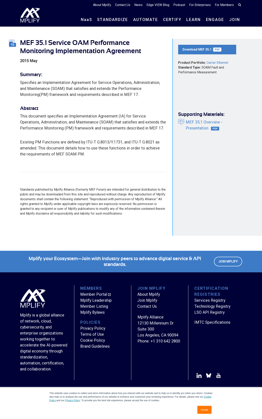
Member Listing (94, 306)
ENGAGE (215, 19)
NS (86, 19)
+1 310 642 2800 (165, 341)
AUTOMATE (145, 19)
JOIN (234, 19)
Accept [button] (204, 409)
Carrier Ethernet (217, 63)
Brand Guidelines (95, 346)
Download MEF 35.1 (202, 50)
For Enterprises (200, 5)
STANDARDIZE (112, 19)
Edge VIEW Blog (158, 5)
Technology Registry (212, 306)
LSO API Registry (209, 312)
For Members (224, 5)
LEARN (193, 19)
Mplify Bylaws (92, 312)
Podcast (179, 5)
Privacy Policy (72, 400)
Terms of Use (92, 334)
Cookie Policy (92, 340)
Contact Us (122, 5)
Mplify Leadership (96, 300)
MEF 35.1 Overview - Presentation (204, 125)
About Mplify (102, 5)
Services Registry (209, 300)
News (138, 5)
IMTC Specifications (212, 322)
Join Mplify (228, 261)
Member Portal (93, 294)
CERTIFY (172, 19)
